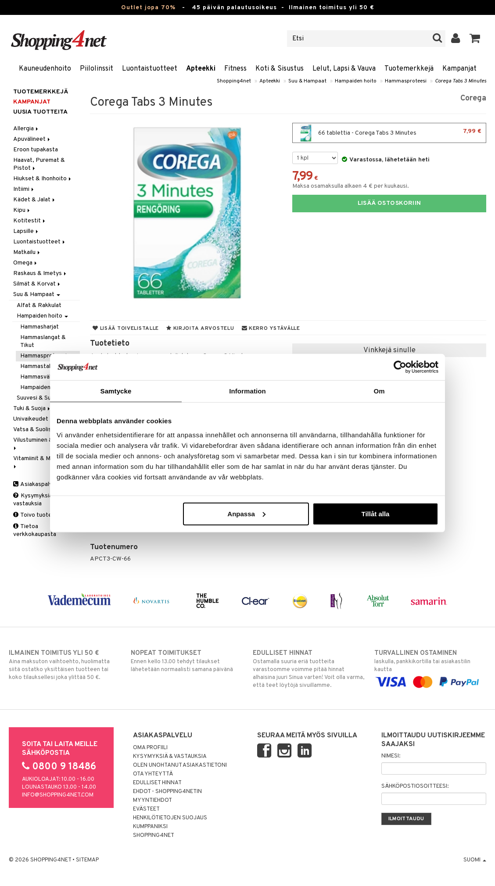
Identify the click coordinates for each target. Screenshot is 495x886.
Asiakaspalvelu (36, 484)
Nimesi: (390, 756)
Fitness (235, 68)
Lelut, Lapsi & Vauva (344, 68)
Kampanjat (459, 68)
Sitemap (87, 860)
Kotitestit (30, 221)
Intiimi (24, 189)
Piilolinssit (96, 68)
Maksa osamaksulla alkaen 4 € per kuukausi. (350, 186)
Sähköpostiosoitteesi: (414, 786)
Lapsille (26, 231)
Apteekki (200, 68)
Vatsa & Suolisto (38, 429)
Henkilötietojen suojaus (170, 818)
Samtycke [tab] (116, 391)
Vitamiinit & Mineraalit (43, 461)
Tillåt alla (375, 513)
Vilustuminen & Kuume (44, 443)
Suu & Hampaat (307, 81)
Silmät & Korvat (37, 284)
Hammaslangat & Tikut (43, 341)
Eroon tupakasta (35, 150)
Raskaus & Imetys (40, 273)
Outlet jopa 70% (148, 7)
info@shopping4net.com (57, 795)
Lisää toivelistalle (126, 328)
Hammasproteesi (406, 81)
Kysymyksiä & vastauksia (35, 499)
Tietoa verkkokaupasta (34, 530)
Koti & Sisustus (279, 68)
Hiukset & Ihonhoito (42, 178)
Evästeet (146, 809)
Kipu (22, 210)
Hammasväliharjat (44, 377)
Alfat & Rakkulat (39, 305)
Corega (473, 98)
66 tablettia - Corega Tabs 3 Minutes (389, 133)
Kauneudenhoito (45, 68)
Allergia (26, 128)
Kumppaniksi (150, 826)
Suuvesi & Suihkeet (42, 398)
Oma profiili (150, 747)
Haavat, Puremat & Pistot (39, 164)
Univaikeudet (30, 419)
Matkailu (27, 252)
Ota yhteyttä (153, 774)
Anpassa (246, 513)
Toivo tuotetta (36, 515)
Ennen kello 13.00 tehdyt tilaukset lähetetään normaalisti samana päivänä (187, 661)
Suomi (474, 860)
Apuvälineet (32, 139)
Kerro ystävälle (271, 328)
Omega (25, 263)
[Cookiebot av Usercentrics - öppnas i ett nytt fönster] (400, 367)
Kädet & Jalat (34, 200)
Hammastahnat (40, 366)
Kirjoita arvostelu (200, 328)
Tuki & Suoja (32, 408)
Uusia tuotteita (40, 112)
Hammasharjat (39, 327)
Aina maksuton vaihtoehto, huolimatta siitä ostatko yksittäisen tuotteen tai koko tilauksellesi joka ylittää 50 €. (65, 665)
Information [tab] (247, 391)
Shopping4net (234, 81)
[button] (475, 38)
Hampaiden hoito (356, 81)
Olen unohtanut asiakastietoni (180, 765)
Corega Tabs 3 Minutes (460, 81)
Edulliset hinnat (157, 782)
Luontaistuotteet (149, 68)
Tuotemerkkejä (409, 68)
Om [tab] (378, 391)
